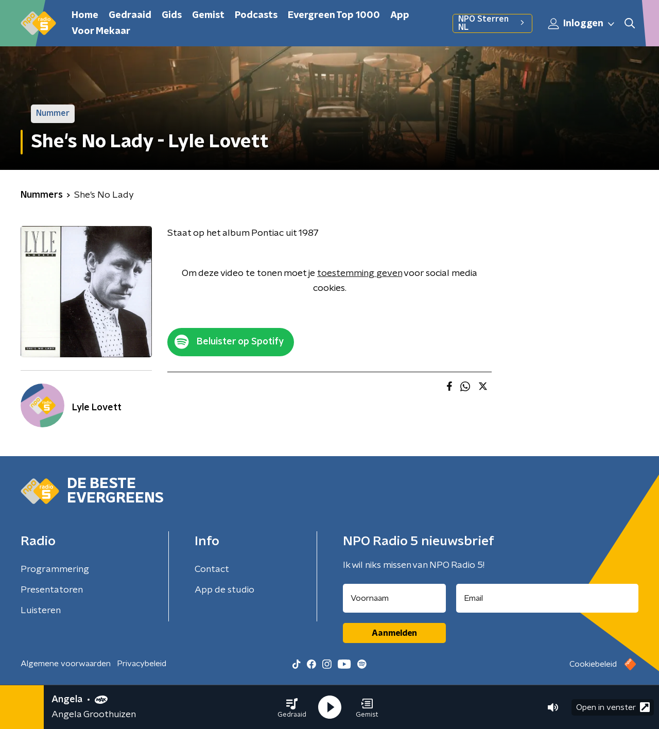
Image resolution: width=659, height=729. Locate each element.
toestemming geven (359, 273)
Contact (212, 569)
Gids (172, 15)
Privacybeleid (141, 663)
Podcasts (256, 15)
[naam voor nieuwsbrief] (394, 598)
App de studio (224, 590)
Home (85, 15)
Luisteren (41, 610)
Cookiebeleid (593, 664)
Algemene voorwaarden (66, 663)
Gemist (208, 15)
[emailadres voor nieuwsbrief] (547, 598)
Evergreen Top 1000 (334, 15)
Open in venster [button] (613, 707)
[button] (291, 707)
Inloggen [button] (582, 23)
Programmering (55, 569)
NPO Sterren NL (492, 23)
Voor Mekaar (101, 31)
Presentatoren (52, 590)
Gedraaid (130, 15)
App (399, 15)
